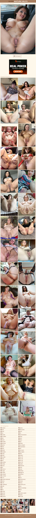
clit (2, 467)
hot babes (3, 436)
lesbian (20, 443)
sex (19, 475)
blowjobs (3, 451)
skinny (20, 482)
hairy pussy (21, 429)
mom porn (21, 450)
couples (3, 472)
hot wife (20, 496)
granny (20, 427)
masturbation (21, 446)
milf (19, 448)
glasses (3, 494)
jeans (20, 438)
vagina (20, 494)
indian (20, 436)
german (3, 493)
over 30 (20, 457)
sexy (20, 477)
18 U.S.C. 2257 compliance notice (25, 515)
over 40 (20, 458)
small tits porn (22, 484)
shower (20, 481)
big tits (3, 445)
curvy (2, 477)
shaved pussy (21, 479)
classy (2, 465)
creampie (3, 474)
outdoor (20, 455)
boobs (2, 453)
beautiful (3, 441)
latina (20, 439)
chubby (3, 463)
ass (2, 433)
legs (19, 441)
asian (2, 431)
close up (3, 469)
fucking (3, 491)
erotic (2, 482)
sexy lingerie (21, 445)
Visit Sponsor (17, 56)
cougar (3, 470)
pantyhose (21, 465)
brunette (3, 457)
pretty (20, 467)
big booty (3, 443)
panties (20, 463)
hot (19, 433)
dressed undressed (5, 479)
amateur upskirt (22, 493)
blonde (3, 450)
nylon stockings (22, 487)
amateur (3, 427)
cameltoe (3, 462)
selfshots (20, 474)
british (2, 455)
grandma (3, 496)
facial (2, 486)
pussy (20, 469)
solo (19, 486)
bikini (2, 446)
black (2, 448)
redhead (20, 470)
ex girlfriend (4, 484)
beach (2, 439)
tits (19, 491)
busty (2, 458)
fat (2, 487)
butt (2, 460)
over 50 (20, 460)
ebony (2, 481)
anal (2, 429)
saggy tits (21, 472)
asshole (3, 434)
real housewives (22, 434)
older (20, 453)
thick (20, 489)
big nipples (21, 451)
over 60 (20, 462)
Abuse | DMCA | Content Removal (11, 515)
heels (20, 431)
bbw (2, 438)
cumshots (3, 475)
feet (2, 489)
